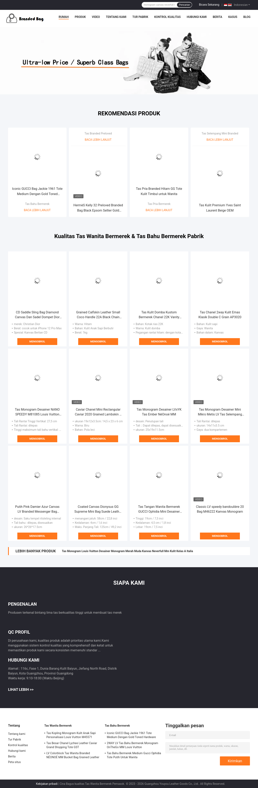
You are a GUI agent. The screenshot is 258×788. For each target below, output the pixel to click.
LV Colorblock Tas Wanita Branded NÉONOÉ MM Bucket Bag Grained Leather (72, 755)
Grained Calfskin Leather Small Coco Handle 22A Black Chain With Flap (98, 315)
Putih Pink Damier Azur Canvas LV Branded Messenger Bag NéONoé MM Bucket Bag (37, 509)
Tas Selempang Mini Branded (220, 133)
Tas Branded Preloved (98, 133)
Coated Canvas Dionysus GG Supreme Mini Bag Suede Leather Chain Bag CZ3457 (98, 509)
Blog (246, 17)
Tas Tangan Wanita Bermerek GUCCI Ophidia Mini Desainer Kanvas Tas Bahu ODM (159, 509)
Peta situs (14, 762)
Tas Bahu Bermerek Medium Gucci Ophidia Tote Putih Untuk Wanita (134, 755)
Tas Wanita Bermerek (58, 725)
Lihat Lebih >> (20, 689)
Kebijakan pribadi (47, 783)
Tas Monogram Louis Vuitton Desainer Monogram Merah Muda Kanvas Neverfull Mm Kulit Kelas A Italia (127, 551)
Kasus (232, 17)
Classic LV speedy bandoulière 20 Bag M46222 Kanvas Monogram (220, 509)
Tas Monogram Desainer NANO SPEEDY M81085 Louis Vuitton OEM (37, 412)
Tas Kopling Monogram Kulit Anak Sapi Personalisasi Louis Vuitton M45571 (71, 735)
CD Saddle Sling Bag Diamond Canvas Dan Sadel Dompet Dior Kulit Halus (37, 315)
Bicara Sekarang (209, 4)
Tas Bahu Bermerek (37, 204)
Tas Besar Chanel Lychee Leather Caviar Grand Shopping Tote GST (71, 745)
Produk (80, 17)
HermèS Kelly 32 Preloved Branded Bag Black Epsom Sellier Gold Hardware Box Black (98, 208)
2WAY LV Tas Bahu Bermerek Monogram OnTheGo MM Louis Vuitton (132, 745)
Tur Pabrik (140, 17)
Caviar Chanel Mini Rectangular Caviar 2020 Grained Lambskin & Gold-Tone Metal (98, 412)
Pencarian (184, 4)
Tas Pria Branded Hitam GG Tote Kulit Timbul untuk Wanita (159, 191)
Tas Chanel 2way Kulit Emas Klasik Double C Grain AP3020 (220, 314)
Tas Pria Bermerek (159, 204)
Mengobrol (37, 341)
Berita (217, 17)
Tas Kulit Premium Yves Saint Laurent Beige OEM (220, 207)
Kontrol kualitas (167, 17)
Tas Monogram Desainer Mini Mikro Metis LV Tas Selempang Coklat (220, 412)
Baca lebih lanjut (37, 210)
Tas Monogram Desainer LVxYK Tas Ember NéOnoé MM (158, 412)
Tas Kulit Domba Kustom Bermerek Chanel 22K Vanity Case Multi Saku (159, 315)
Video (96, 17)
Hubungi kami (197, 17)
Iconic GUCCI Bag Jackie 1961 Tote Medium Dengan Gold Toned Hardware (37, 192)
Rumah (64, 17)
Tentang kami (116, 17)
